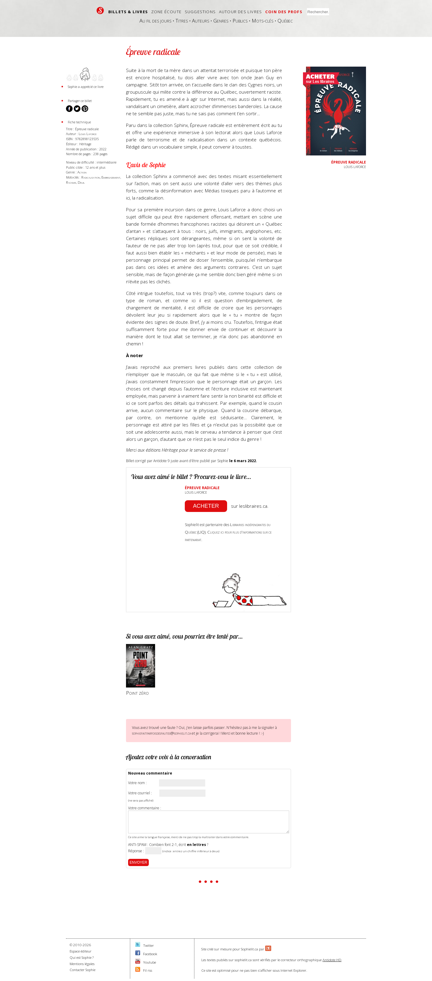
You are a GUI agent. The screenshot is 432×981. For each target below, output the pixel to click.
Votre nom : (137, 783)
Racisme (71, 182)
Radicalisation (90, 177)
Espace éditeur (81, 951)
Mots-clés (262, 20)
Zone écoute (166, 11)
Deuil (81, 182)
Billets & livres (128, 11)
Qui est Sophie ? (82, 957)
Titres (182, 20)
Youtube (149, 962)
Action (81, 172)
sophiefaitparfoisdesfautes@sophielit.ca (161, 733)
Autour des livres (240, 11)
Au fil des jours (155, 20)
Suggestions (200, 11)
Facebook (150, 954)
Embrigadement (110, 177)
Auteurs (200, 20)
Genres (220, 20)
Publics (240, 20)
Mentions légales (82, 963)
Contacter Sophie (82, 969)
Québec (285, 20)
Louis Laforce (88, 133)
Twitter (148, 945)
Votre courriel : (140, 793)
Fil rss (147, 970)
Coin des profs (283, 11)
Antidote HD (331, 960)
